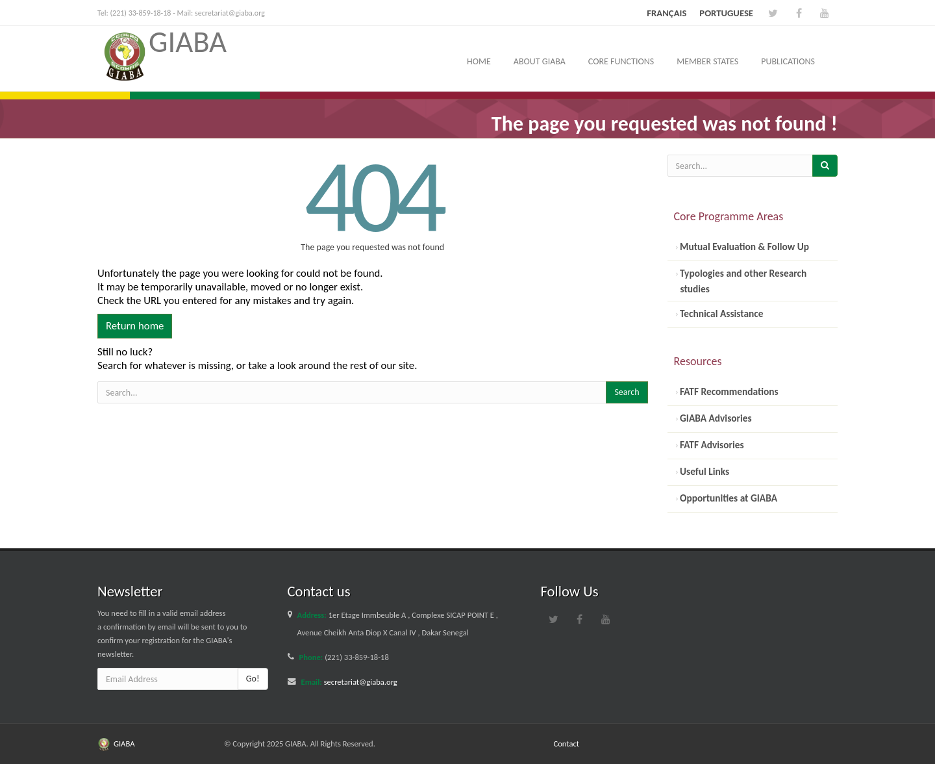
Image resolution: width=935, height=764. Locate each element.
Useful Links (704, 471)
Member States (707, 61)
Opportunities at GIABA (727, 498)
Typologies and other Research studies (742, 281)
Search (626, 392)
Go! (253, 678)
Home (479, 61)
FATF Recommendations (728, 391)
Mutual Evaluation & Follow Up (743, 246)
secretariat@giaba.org (230, 13)
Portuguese (726, 13)
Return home (135, 326)
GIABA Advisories (715, 418)
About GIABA (540, 61)
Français (666, 13)
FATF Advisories (711, 445)
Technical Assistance (721, 313)
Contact (567, 743)
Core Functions (621, 61)
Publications (788, 61)
